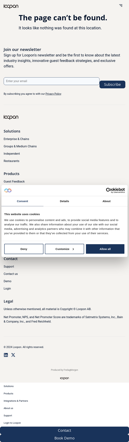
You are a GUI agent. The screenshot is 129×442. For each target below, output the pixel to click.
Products (8, 393)
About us (8, 408)
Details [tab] (64, 201)
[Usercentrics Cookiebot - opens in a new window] (109, 190)
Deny (24, 248)
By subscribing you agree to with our (32, 93)
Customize (65, 248)
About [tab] (106, 201)
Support (8, 415)
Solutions (9, 386)
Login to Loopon (12, 422)
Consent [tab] (22, 201)
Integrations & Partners (16, 400)
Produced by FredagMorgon (64, 370)
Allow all (105, 248)
